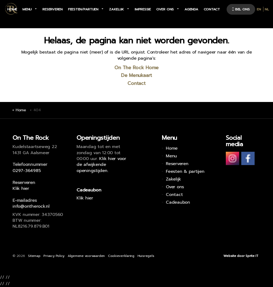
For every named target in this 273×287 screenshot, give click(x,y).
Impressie (143, 9)
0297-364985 (27, 170)
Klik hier (21, 188)
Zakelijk (116, 9)
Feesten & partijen (185, 171)
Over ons (165, 9)
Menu (27, 9)
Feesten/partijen (83, 9)
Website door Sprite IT (240, 255)
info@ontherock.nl (31, 206)
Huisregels (146, 255)
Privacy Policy (54, 255)
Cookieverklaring (121, 255)
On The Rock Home (136, 67)
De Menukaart (136, 75)
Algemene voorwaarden (86, 255)
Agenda (191, 9)
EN (259, 9)
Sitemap (34, 255)
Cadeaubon (178, 202)
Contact (212, 9)
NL (267, 9)
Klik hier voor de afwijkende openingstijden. (101, 164)
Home (12, 9)
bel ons (241, 9)
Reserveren (52, 9)
